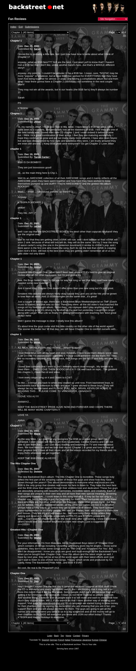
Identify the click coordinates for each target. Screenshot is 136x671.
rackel (37, 226)
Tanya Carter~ (42, 157)
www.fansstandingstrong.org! (49, 603)
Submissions (32, 26)
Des (36, 581)
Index (13, 26)
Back (56, 635)
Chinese (103, 640)
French (61, 640)
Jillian (37, 121)
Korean (95, 640)
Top (62, 635)
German (53, 640)
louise (37, 267)
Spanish (45, 640)
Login (49, 635)
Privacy (85, 635)
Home (68, 635)
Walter (37, 537)
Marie (37, 433)
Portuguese (76, 640)
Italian (68, 640)
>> (124, 35)
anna (37, 342)
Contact (76, 635)
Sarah (37, 49)
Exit (20, 26)
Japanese (86, 640)
